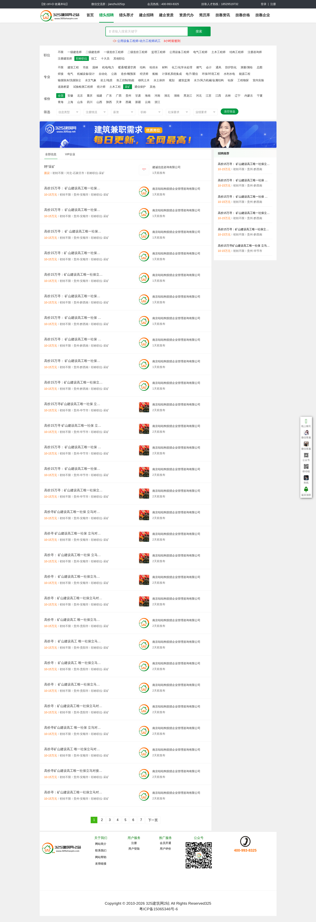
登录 (263, 4)
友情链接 (100, 863)
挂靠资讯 (222, 15)
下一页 (153, 820)
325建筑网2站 (158, 903)
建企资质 (166, 15)
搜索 (199, 31)
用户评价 (165, 848)
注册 (273, 4)
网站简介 (100, 843)
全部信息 (50, 154)
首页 (90, 15)
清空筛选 (229, 111)
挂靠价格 (242, 15)
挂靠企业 (262, 15)
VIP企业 (70, 154)
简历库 (204, 15)
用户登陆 (134, 848)
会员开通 (165, 843)
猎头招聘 (106, 15)
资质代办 (186, 15)
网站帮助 (100, 857)
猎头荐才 (126, 15)
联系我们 (100, 850)
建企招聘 (146, 15)
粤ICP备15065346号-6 (158, 909)
